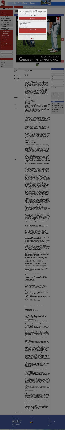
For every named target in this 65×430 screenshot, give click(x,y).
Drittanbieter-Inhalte (23, 27)
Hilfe (35, 15)
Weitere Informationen (32, 36)
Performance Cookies (24, 24)
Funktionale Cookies (23, 23)
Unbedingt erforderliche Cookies (25, 22)
